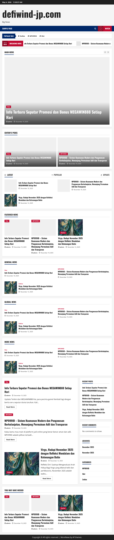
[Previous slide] (105, 52)
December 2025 (88, 447)
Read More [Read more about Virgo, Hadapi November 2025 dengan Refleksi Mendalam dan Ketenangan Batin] (48, 478)
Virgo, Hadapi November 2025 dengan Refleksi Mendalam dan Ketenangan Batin (10, 200)
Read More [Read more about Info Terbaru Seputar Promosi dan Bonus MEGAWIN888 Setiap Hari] (11, 407)
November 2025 (88, 452)
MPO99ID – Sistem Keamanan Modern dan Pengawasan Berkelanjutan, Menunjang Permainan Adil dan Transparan (83, 159)
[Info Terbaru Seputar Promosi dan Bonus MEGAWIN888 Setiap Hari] (57, 91)
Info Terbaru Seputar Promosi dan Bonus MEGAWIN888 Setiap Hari (49, 43)
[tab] (8, 175)
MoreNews (65, 537)
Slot (42, 36)
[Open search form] (95, 28)
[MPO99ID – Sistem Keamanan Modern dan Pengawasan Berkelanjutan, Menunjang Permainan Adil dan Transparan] (43, 227)
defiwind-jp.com (31, 13)
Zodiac (22, 36)
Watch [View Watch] (104, 28)
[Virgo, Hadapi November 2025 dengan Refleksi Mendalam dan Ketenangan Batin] (70, 227)
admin (10, 122)
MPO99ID (33, 36)
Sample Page (7, 28)
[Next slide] (108, 52)
